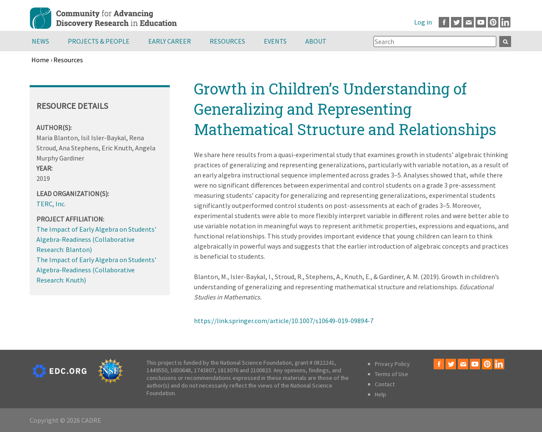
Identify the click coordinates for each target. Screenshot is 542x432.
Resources (227, 41)
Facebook (444, 22)
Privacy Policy (392, 364)
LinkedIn (505, 22)
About (315, 41)
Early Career (169, 41)
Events (275, 41)
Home (40, 59)
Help (380, 394)
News (40, 41)
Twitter (456, 22)
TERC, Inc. (51, 203)
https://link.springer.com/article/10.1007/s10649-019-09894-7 (283, 320)
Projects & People (99, 41)
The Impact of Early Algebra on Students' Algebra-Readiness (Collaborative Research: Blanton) (96, 239)
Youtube (481, 22)
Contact (385, 384)
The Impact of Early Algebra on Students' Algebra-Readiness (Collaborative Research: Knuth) (96, 269)
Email (468, 22)
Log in (423, 22)
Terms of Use (391, 374)
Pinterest (493, 22)
